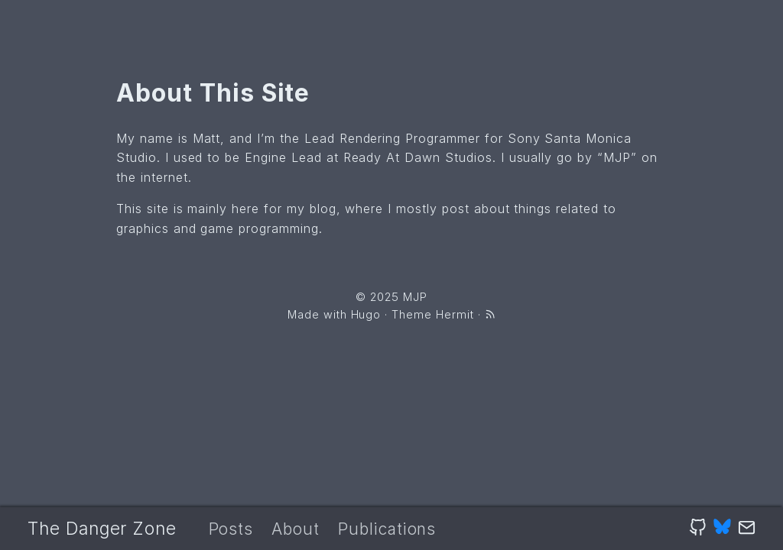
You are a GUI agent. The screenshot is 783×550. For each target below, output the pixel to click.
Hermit (455, 314)
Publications (387, 529)
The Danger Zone (102, 528)
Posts (231, 529)
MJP (415, 296)
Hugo (366, 314)
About (295, 529)
